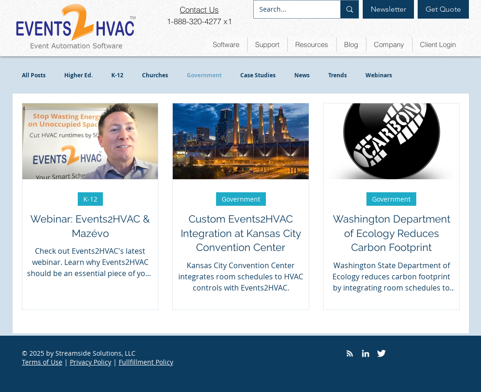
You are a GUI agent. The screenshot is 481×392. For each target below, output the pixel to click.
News (302, 75)
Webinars (379, 75)
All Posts (34, 75)
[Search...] (290, 9)
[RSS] (350, 353)
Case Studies (258, 75)
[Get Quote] (443, 9)
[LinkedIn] (365, 353)
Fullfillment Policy (146, 362)
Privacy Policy (90, 362)
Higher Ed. (78, 75)
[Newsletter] (388, 9)
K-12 (117, 75)
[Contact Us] (199, 9)
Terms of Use (42, 362)
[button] (226, 44)
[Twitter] (381, 353)
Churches (155, 75)
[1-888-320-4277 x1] (199, 21)
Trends (337, 75)
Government (204, 75)
